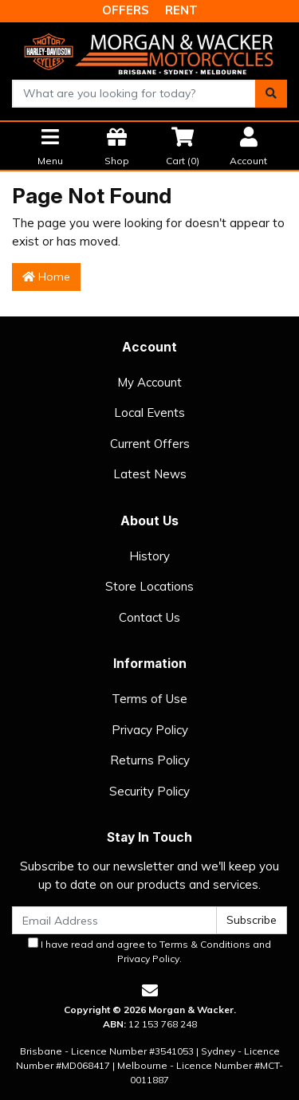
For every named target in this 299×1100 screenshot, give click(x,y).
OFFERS (125, 10)
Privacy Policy (150, 729)
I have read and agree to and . (149, 950)
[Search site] (271, 94)
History (149, 556)
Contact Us (149, 617)
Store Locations (149, 586)
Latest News (150, 473)
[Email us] (150, 990)
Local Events (149, 412)
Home (46, 276)
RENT (181, 10)
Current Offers (150, 443)
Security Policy (149, 791)
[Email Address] (114, 920)
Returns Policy (150, 760)
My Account (149, 382)
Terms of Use (149, 698)
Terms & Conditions (204, 944)
